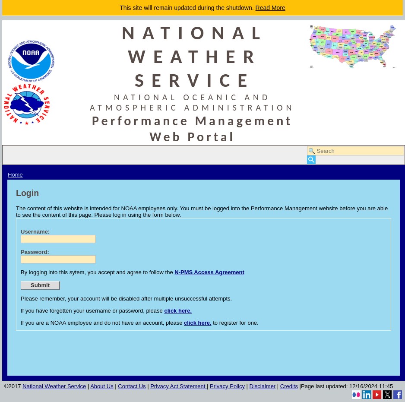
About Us (101, 386)
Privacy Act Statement (178, 386)
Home (15, 174)
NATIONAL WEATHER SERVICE (195, 56)
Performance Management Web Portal (192, 129)
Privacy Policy (227, 386)
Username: (35, 231)
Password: (35, 252)
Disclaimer (263, 386)
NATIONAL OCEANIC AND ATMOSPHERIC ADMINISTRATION (192, 102)
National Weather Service (54, 386)
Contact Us (132, 386)
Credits (289, 386)
